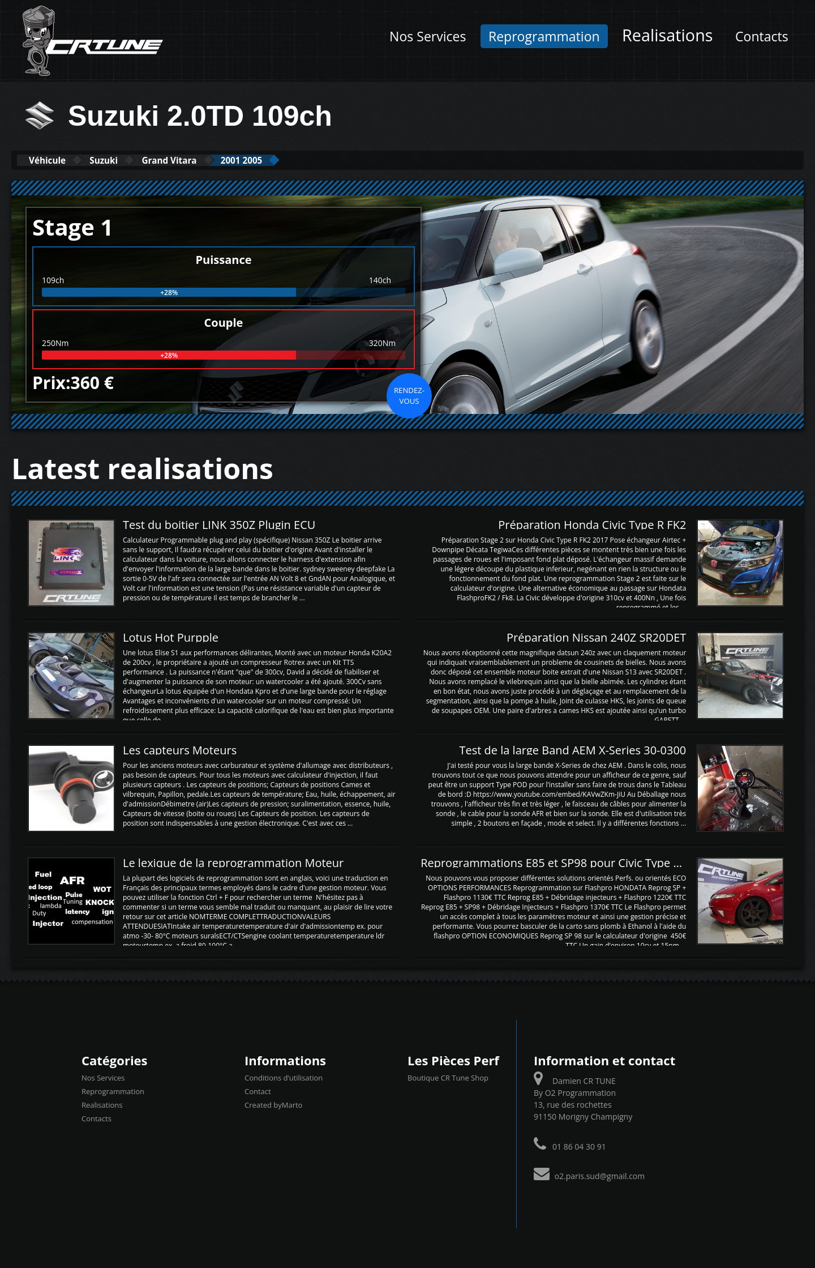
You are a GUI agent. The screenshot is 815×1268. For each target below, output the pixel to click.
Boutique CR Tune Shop (448, 1077)
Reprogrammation (544, 36)
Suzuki (125, 159)
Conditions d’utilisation (283, 1077)
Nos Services (427, 36)
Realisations (667, 35)
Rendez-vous (409, 394)
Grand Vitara (205, 159)
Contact (257, 1091)
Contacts (761, 36)
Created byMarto (273, 1104)
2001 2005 (293, 159)
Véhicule (54, 159)
